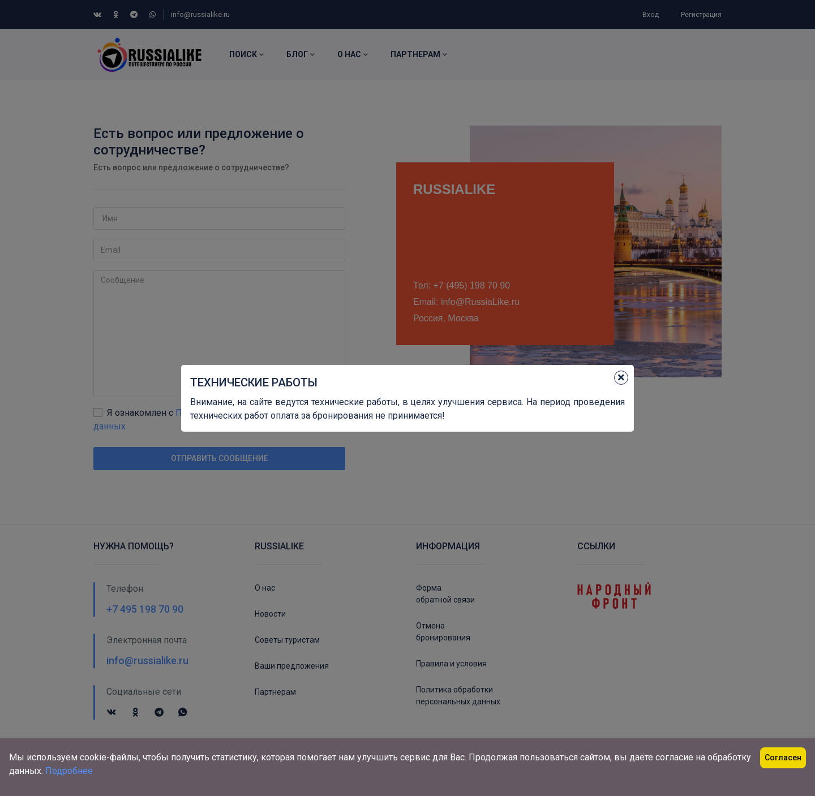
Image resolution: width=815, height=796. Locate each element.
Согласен (783, 757)
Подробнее (69, 770)
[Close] (621, 378)
